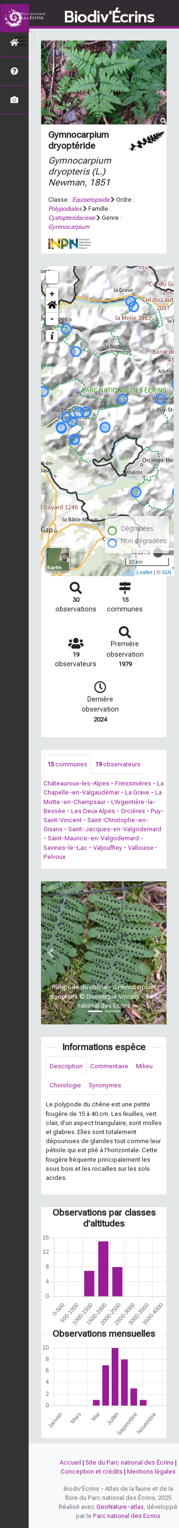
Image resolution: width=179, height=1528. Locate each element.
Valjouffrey (107, 847)
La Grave (137, 792)
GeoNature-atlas (120, 1506)
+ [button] (52, 294)
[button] (52, 306)
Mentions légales (151, 1471)
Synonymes (105, 1085)
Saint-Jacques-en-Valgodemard (114, 829)
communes (67, 764)
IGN (166, 572)
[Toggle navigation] (21, 41)
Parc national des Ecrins (126, 1515)
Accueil (70, 1462)
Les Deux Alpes (93, 811)
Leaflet (144, 572)
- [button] (52, 319)
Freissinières (133, 783)
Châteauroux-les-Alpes (76, 783)
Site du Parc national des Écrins (129, 1462)
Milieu (144, 1066)
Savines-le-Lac (65, 847)
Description (66, 1066)
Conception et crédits (92, 1471)
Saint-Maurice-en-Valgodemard (93, 838)
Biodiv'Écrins (109, 17)
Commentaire (109, 1066)
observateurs (117, 764)
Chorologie (65, 1085)
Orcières (133, 811)
